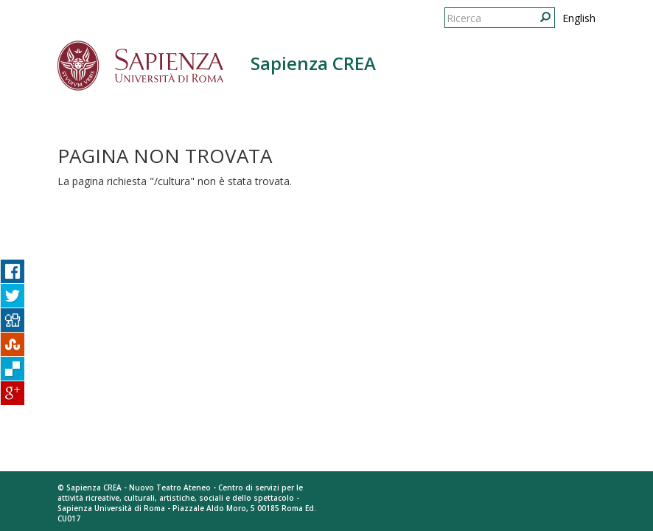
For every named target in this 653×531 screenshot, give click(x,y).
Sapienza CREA (313, 63)
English (579, 18)
